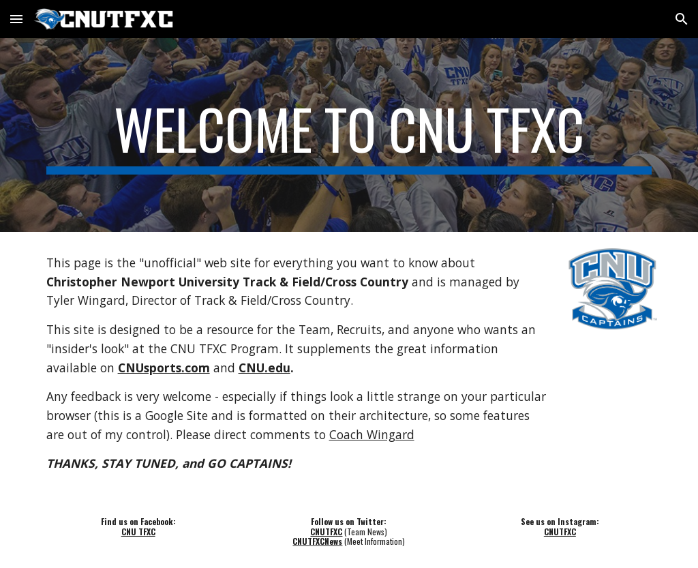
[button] (16, 19)
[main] (349, 135)
